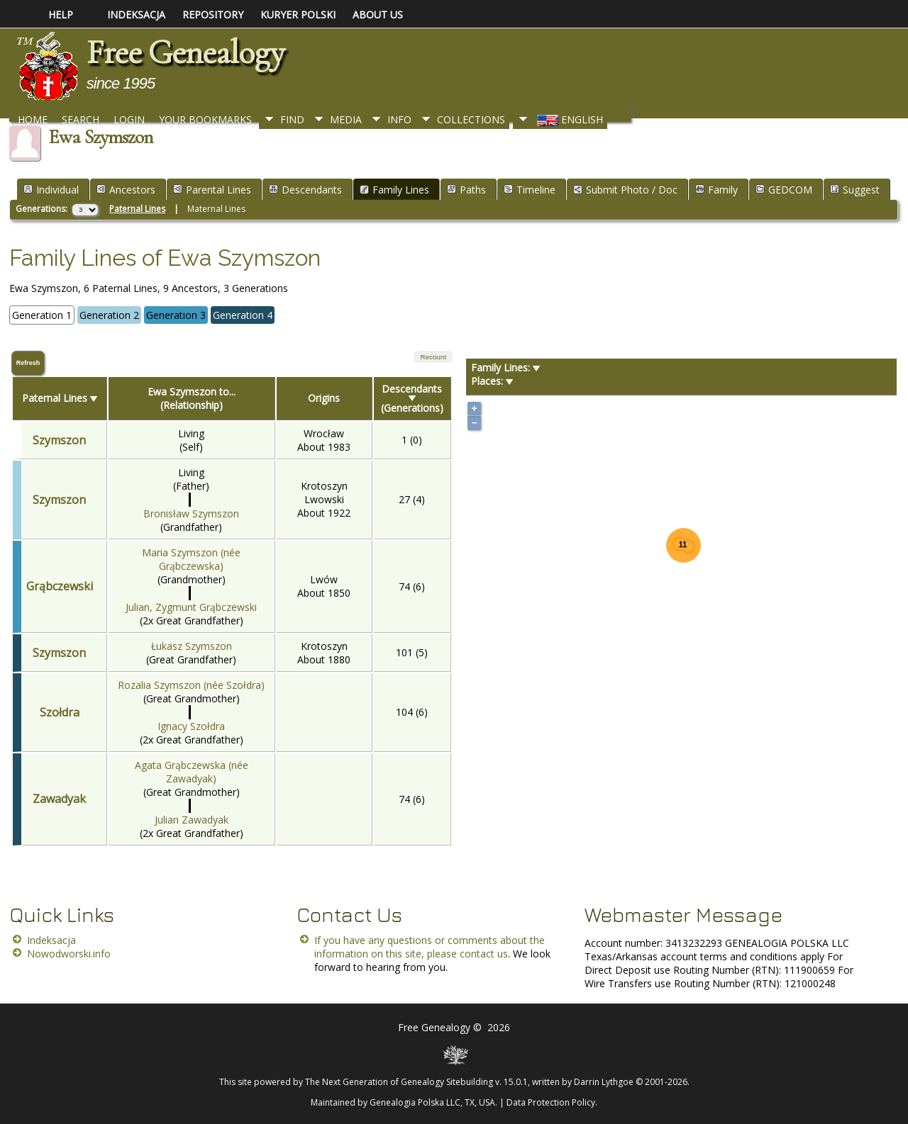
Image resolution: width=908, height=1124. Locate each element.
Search (80, 119)
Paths (466, 189)
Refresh (28, 362)
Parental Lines (212, 189)
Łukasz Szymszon (191, 646)
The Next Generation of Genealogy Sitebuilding (399, 1082)
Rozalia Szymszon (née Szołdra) (191, 685)
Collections (471, 119)
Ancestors (125, 189)
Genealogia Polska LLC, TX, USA (432, 1102)
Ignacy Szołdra (191, 726)
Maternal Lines (216, 209)
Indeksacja (51, 940)
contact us (484, 953)
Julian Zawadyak (191, 819)
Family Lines (394, 189)
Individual (51, 189)
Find (292, 119)
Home (33, 119)
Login (129, 119)
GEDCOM (783, 189)
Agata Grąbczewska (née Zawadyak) (191, 771)
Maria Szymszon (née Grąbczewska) (191, 559)
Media (346, 119)
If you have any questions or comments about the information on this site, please (429, 946)
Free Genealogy (185, 52)
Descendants (305, 189)
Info (399, 119)
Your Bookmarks (205, 119)
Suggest (855, 189)
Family (716, 189)
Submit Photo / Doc (625, 189)
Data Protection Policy (550, 1102)
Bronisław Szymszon (191, 513)
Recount (433, 357)
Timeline (529, 189)
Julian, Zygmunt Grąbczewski (191, 607)
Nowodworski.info (69, 953)
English (568, 119)
